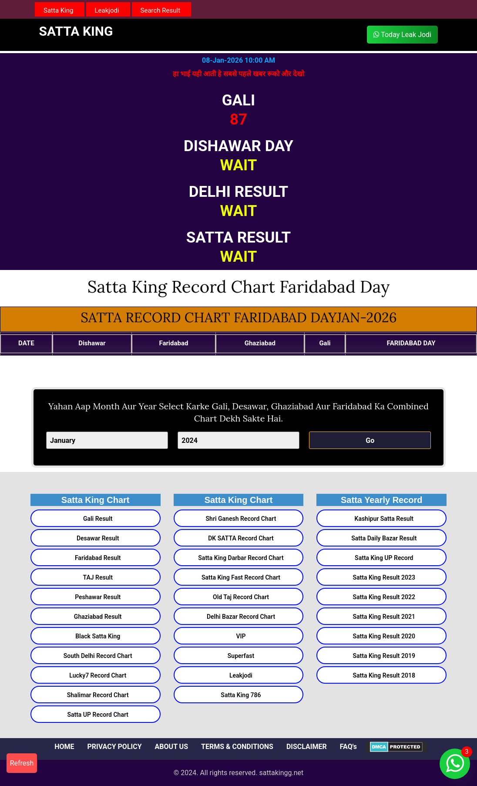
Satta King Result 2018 (384, 675)
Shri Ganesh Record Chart (241, 518)
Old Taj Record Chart (241, 597)
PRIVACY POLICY (114, 746)
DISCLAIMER (306, 746)
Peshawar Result (98, 597)
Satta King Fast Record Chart (241, 577)
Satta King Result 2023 (384, 577)
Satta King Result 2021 (384, 616)
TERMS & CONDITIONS (237, 746)
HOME (64, 746)
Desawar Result (98, 538)
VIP (240, 636)
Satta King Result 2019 (384, 655)
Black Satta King (97, 636)
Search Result (161, 10)
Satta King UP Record (384, 557)
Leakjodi (107, 10)
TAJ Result (98, 577)
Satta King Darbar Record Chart (240, 557)
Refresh (22, 763)
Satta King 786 (241, 695)
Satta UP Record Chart (97, 714)
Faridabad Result (98, 557)
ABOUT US (171, 746)
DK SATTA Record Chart (240, 538)
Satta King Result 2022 (384, 597)
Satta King (59, 10)
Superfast (241, 655)
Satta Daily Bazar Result (384, 538)
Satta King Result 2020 (384, 636)
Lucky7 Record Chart (97, 675)
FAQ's (348, 746)
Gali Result (98, 518)
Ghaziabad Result (98, 616)
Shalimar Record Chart (98, 695)
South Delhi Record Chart (98, 655)
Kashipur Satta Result (384, 518)
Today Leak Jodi (402, 34)
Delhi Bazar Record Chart (241, 616)
